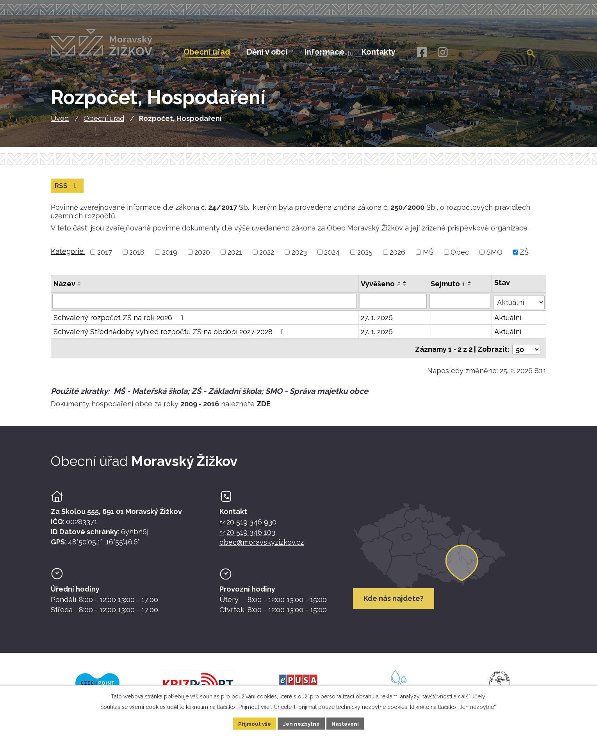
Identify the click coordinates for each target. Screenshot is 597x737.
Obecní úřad (104, 123)
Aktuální (508, 321)
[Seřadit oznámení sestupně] (79, 289)
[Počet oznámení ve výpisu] (526, 351)
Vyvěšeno (381, 288)
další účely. (472, 696)
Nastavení (347, 723)
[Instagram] (442, 52)
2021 (235, 257)
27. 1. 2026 (377, 321)
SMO (495, 257)
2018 (136, 257)
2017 (104, 257)
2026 (397, 257)
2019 (169, 257)
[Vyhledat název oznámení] (204, 305)
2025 (364, 257)
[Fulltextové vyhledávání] (502, 52)
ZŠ (524, 257)
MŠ (428, 257)
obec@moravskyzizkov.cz (261, 544)
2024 (332, 257)
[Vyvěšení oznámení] (393, 305)
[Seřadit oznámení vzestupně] (79, 286)
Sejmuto (448, 288)
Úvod (60, 123)
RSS (67, 190)
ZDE (264, 405)
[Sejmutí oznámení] (460, 305)
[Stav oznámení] (519, 305)
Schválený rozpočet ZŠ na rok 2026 (120, 321)
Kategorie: (68, 256)
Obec (460, 257)
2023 (299, 257)
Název (64, 288)
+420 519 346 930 (247, 523)
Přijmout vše (252, 723)
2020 (202, 257)
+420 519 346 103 (247, 534)
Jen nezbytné (301, 723)
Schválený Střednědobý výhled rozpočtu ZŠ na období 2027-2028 (170, 335)
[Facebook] (421, 52)
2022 (266, 257)
